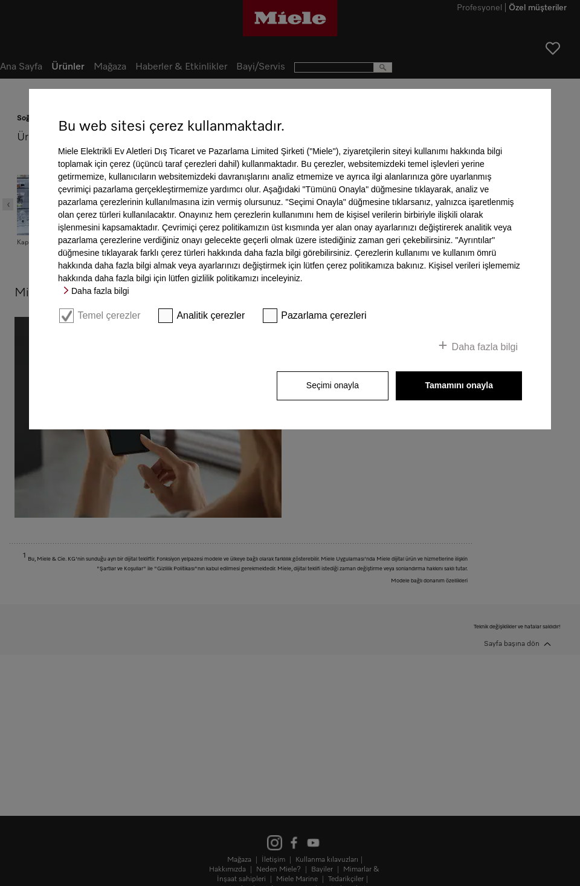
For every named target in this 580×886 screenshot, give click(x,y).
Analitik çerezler (210, 315)
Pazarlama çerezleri (323, 315)
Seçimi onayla (332, 385)
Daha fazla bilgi (100, 291)
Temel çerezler (108, 315)
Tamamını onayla (459, 385)
